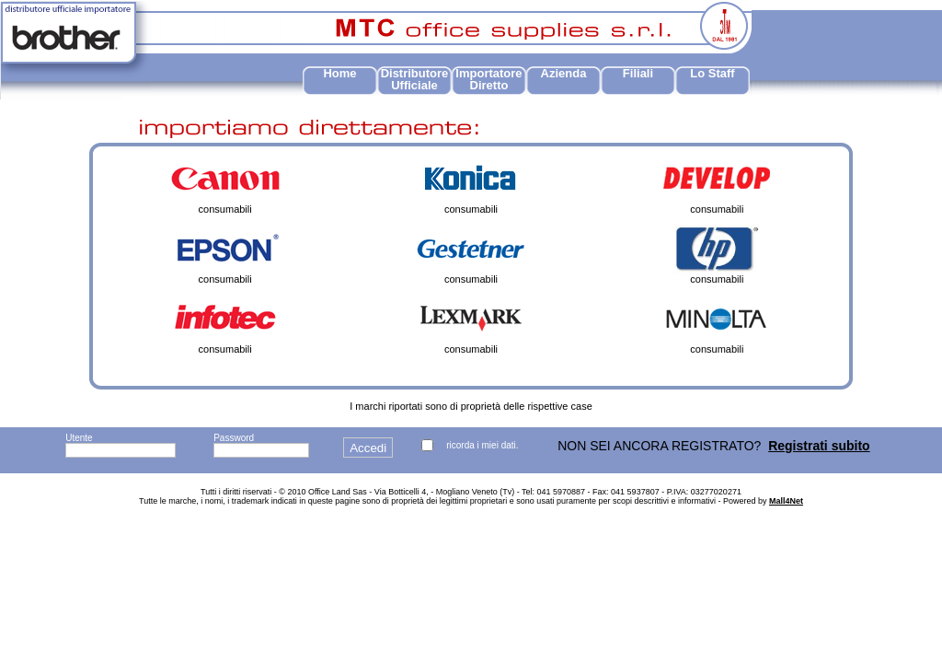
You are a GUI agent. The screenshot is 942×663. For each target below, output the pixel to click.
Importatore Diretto (488, 79)
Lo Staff (712, 73)
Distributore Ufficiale (415, 79)
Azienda (564, 73)
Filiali (638, 73)
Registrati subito (818, 445)
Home (339, 73)
